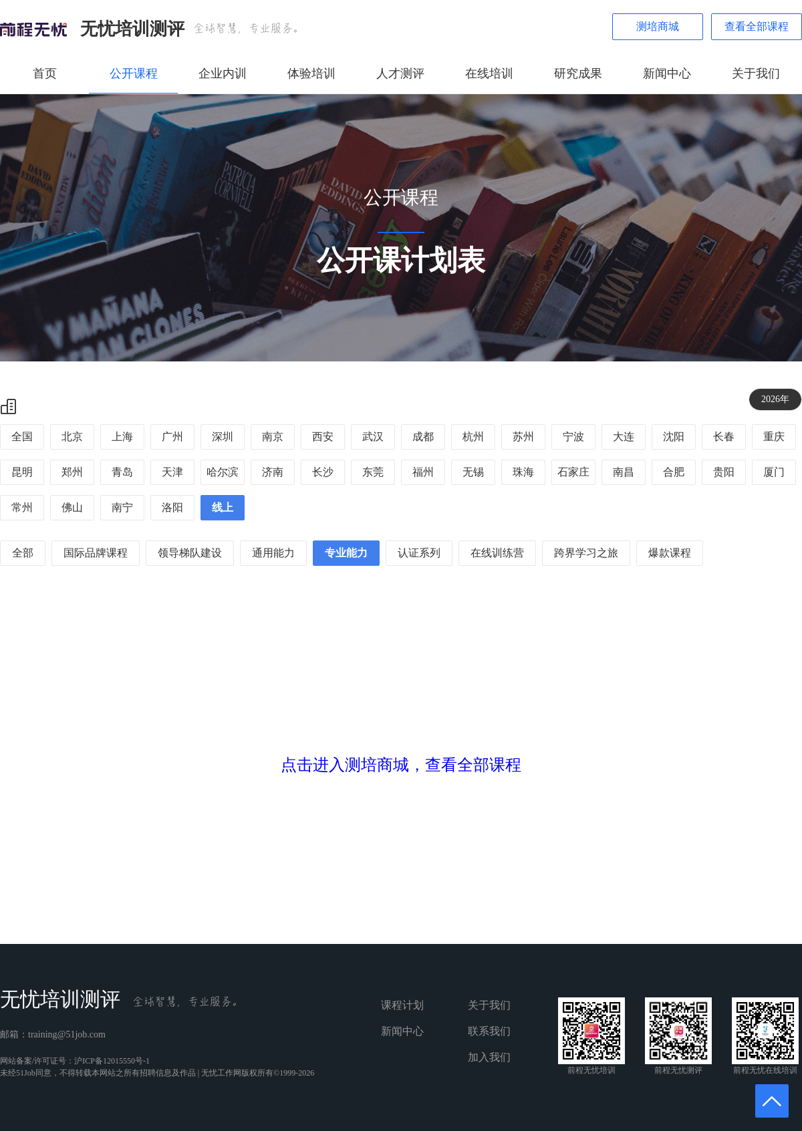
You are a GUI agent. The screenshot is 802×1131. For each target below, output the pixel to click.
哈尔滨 (223, 472)
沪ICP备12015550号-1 (112, 1061)
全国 (22, 436)
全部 (22, 552)
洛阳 (172, 507)
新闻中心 (667, 73)
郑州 (72, 472)
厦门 (774, 472)
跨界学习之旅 (586, 552)
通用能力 (273, 552)
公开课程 (134, 73)
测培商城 (657, 26)
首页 (45, 73)
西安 (322, 436)
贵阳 (723, 472)
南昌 (623, 472)
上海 (122, 436)
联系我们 (489, 1031)
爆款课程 (669, 552)
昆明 (22, 472)
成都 (423, 436)
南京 (272, 436)
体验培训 (311, 73)
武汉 (373, 436)
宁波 (573, 436)
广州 (172, 436)
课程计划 (402, 1005)
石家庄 (573, 472)
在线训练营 (497, 552)
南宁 (122, 507)
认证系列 (419, 552)
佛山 (72, 507)
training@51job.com (67, 1034)
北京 (72, 436)
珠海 (523, 472)
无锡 (473, 472)
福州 (423, 472)
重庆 (774, 436)
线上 (222, 507)
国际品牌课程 (95, 552)
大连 (623, 436)
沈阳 (673, 436)
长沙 (322, 472)
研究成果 (578, 73)
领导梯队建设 (190, 552)
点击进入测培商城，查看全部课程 (401, 765)
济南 (272, 472)
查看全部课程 (756, 26)
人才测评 (400, 73)
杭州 (473, 436)
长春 (723, 436)
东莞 (373, 472)
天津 (172, 472)
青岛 (122, 472)
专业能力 (346, 552)
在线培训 (489, 73)
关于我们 (756, 73)
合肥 (673, 472)
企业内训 (222, 73)
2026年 (775, 399)
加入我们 (489, 1057)
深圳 (222, 436)
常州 (22, 507)
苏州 (523, 436)
